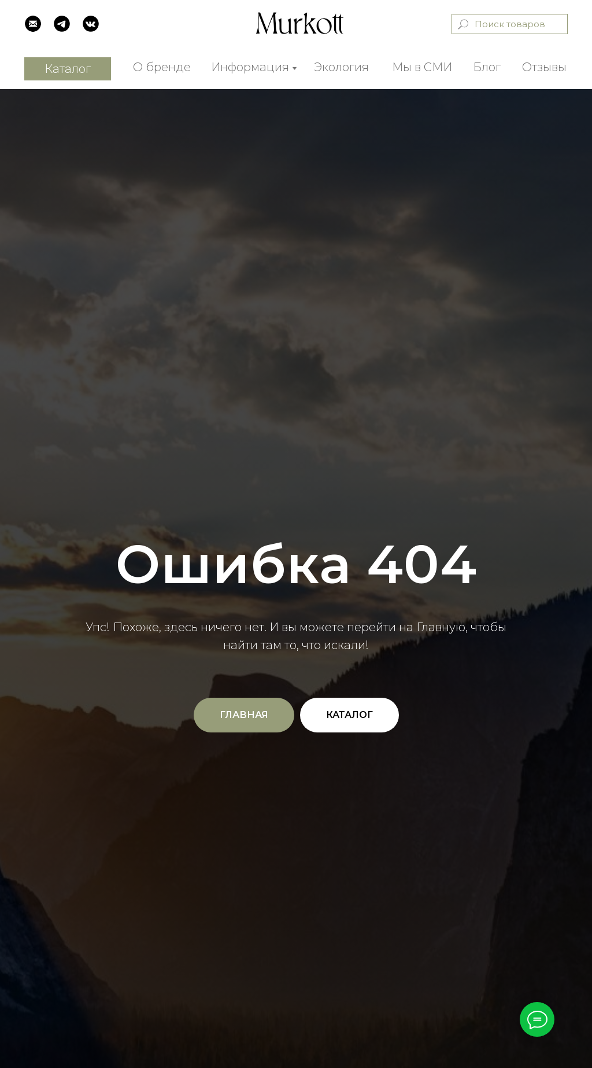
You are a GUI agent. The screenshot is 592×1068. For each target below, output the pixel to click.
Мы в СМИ (422, 67)
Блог (487, 67)
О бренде (162, 67)
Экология (341, 67)
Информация (250, 67)
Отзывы (544, 67)
